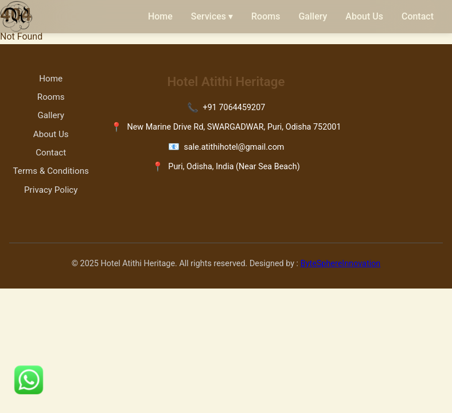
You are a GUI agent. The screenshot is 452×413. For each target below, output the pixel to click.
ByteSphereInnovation (341, 263)
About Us (364, 16)
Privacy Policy (51, 190)
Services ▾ (212, 16)
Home (160, 16)
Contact (418, 16)
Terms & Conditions (51, 171)
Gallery (312, 16)
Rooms (265, 16)
